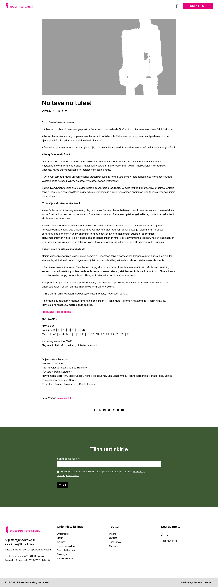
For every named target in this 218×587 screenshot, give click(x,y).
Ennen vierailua (66, 546)
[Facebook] (95, 410)
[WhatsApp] (109, 410)
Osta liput (198, 5)
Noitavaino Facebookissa (56, 311)
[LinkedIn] (104, 410)
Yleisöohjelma (65, 558)
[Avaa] (177, 6)
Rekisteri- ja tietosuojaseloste (196, 582)
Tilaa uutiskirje (169, 540)
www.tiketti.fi (64, 398)
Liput (60, 537)
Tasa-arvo (115, 541)
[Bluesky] (118, 410)
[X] (100, 410)
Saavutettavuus (66, 550)
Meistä (112, 533)
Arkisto (61, 541)
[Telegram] (113, 410)
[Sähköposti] (122, 410)
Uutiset (113, 537)
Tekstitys (62, 554)
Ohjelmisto (63, 533)
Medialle (113, 546)
